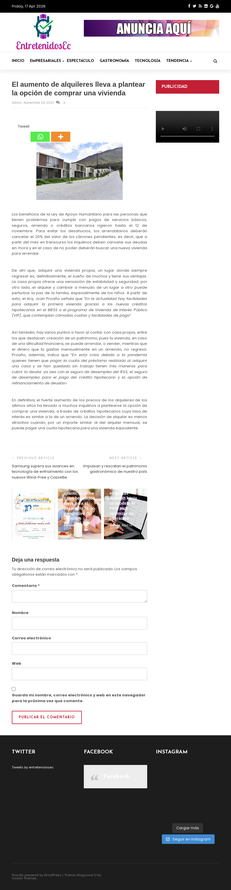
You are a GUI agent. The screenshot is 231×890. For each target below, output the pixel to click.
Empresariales (47, 61)
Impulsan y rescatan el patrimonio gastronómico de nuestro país (115, 469)
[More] (60, 133)
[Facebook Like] (14, 127)
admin (17, 103)
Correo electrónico (31, 638)
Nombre (20, 612)
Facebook (116, 776)
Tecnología (147, 61)
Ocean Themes (24, 878)
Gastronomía (114, 61)
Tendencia (179, 61)
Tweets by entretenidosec (33, 767)
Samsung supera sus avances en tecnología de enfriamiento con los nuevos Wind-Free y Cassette (45, 471)
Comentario (26, 585)
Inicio (18, 61)
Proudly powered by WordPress (37, 875)
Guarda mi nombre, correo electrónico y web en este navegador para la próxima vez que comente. (78, 698)
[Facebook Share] (12, 127)
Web (16, 663)
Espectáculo (80, 61)
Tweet (23, 126)
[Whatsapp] (40, 133)
